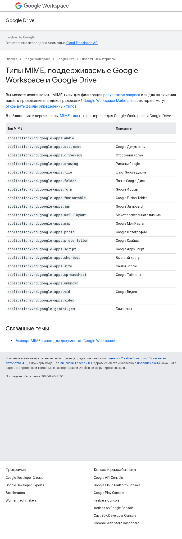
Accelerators (15, 493)
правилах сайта (148, 363)
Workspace (46, 6)
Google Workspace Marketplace (109, 100)
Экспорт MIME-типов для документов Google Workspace (65, 340)
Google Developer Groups (24, 478)
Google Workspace (36, 59)
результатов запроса (121, 95)
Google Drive (20, 20)
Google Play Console (109, 493)
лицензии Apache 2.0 (75, 363)
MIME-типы (70, 116)
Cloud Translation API (82, 43)
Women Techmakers (21, 500)
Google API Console (108, 478)
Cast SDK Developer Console (115, 515)
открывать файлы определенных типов (41, 106)
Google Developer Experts (25, 485)
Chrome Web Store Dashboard (116, 523)
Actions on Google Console (114, 508)
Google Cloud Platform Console (117, 485)
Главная (11, 59)
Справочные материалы (98, 59)
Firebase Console (106, 500)
